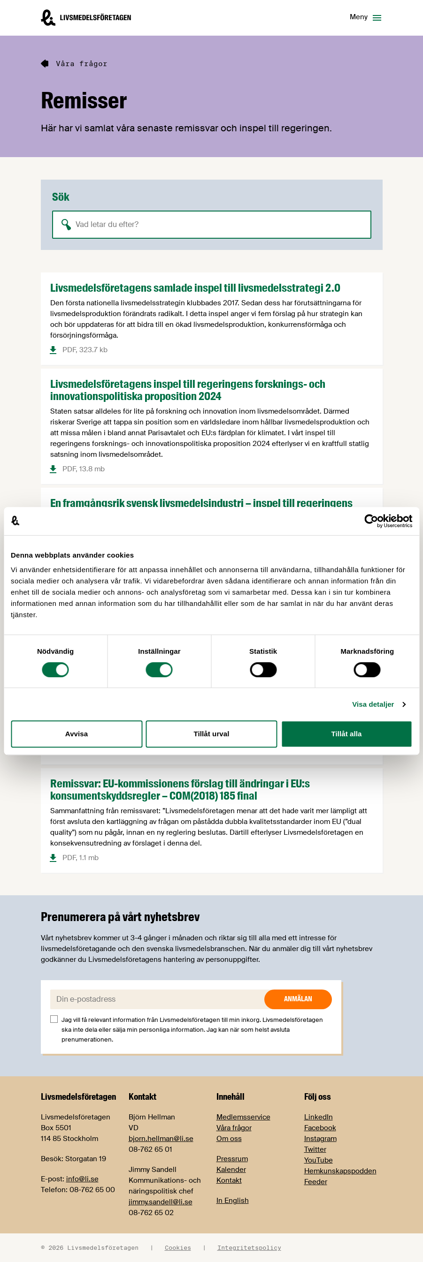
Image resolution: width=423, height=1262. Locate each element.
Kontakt (229, 1180)
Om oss (229, 1138)
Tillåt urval (212, 734)
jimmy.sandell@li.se (160, 1202)
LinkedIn (318, 1117)
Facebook (320, 1128)
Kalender (231, 1169)
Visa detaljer (373, 704)
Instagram (320, 1138)
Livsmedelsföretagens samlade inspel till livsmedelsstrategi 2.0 (195, 287)
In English (232, 1200)
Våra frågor (234, 1128)
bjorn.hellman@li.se (161, 1138)
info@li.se (82, 1179)
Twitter (315, 1149)
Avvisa (76, 734)
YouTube (318, 1160)
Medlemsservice (243, 1117)
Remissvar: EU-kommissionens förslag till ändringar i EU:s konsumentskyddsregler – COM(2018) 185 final (180, 789)
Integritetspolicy (249, 1247)
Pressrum (232, 1159)
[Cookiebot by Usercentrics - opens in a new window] (371, 521)
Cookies (178, 1247)
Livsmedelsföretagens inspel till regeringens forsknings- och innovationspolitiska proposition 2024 (187, 390)
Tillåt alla (346, 734)
